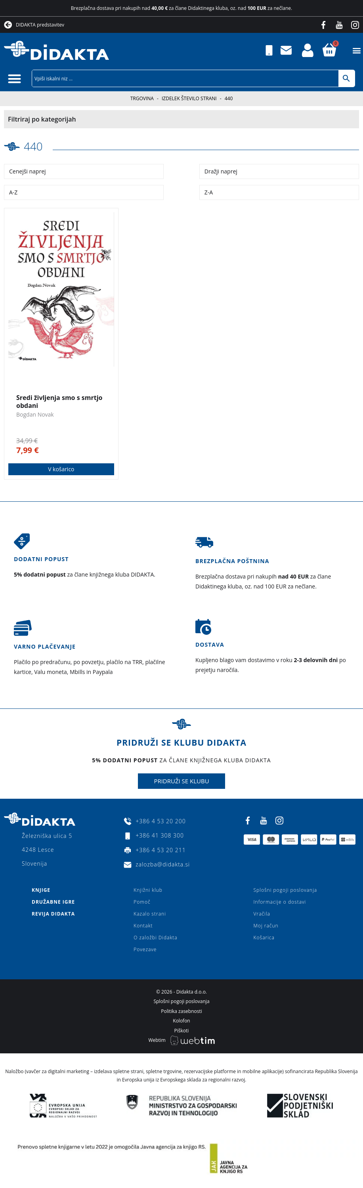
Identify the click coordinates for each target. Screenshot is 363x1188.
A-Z (13, 192)
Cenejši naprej (27, 171)
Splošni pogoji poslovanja (285, 889)
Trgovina (142, 98)
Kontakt (143, 925)
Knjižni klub (148, 889)
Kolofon (181, 1020)
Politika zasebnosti (181, 1010)
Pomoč (142, 901)
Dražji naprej (220, 171)
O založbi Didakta (155, 937)
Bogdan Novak (35, 414)
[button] (356, 50)
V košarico (61, 468)
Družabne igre (53, 901)
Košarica (264, 937)
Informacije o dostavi (280, 901)
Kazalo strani (150, 913)
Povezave (145, 949)
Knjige (41, 889)
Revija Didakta (53, 913)
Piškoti (181, 1030)
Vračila (262, 913)
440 (33, 146)
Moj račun (266, 925)
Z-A (208, 192)
